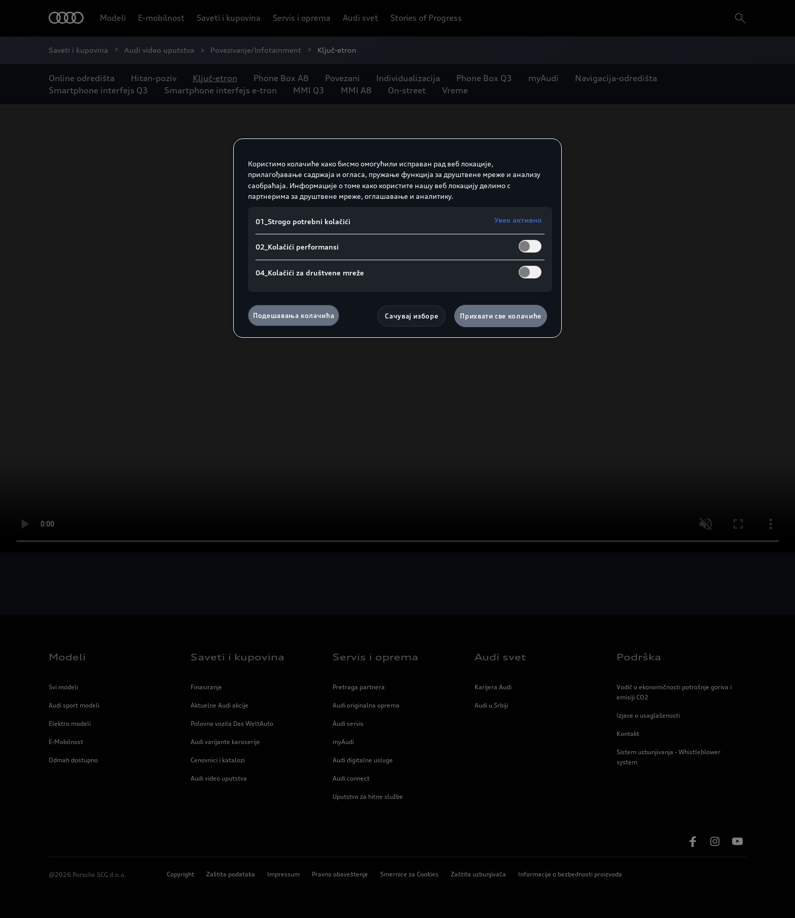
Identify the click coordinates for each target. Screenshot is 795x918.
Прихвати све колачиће (500, 316)
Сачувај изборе (411, 316)
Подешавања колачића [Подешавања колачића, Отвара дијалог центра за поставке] (293, 315)
